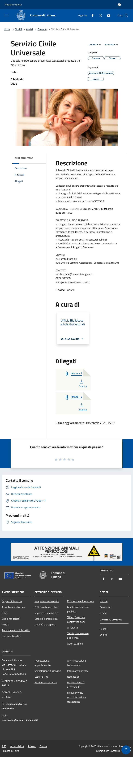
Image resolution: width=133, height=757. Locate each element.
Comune (42, 29)
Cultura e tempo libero (46, 607)
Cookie (43, 746)
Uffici (5, 613)
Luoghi (103, 629)
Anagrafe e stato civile (46, 601)
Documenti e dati (11, 636)
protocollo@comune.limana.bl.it (20, 720)
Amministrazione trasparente (76, 663)
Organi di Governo (12, 601)
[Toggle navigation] (6, 15)
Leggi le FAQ (41, 677)
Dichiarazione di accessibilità (76, 684)
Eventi (103, 635)
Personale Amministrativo (16, 630)
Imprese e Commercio (46, 613)
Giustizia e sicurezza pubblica (78, 609)
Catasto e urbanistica (46, 619)
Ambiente (72, 627)
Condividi (95, 45)
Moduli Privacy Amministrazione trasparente (76, 697)
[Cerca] (126, 15)
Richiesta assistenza (45, 682)
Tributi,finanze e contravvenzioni (76, 619)
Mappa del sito (11, 751)
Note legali (73, 677)
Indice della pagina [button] (24, 157)
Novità (18, 29)
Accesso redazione (121, 751)
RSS (4, 746)
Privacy (32, 746)
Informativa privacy (77, 671)
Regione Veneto (13, 4)
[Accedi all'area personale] (119, 4)
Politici (5, 624)
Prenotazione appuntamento (42, 663)
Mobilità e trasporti (44, 624)
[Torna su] (125, 749)
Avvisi (29, 29)
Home (7, 29)
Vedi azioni (112, 45)
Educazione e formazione (80, 601)
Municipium (102, 751)
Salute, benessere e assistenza (78, 635)
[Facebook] (91, 15)
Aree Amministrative (13, 607)
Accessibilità (17, 746)
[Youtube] (107, 15)
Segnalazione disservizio (47, 671)
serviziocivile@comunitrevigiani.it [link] (74, 274)
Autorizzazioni (75, 643)
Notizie (103, 601)
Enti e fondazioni (11, 619)
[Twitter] (99, 15)
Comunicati (106, 607)
